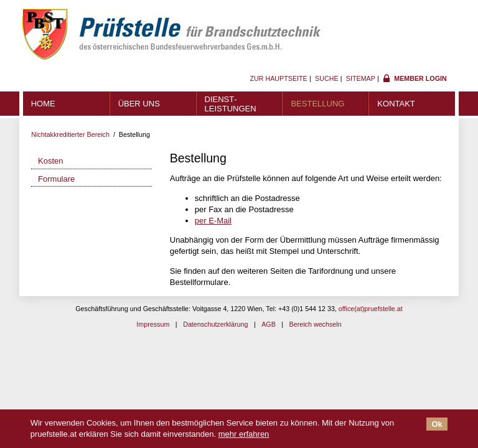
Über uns (139, 103)
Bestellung (317, 103)
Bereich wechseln (315, 324)
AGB (268, 324)
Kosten (50, 161)
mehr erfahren (243, 434)
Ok (436, 424)
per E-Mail (213, 220)
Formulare (56, 179)
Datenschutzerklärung (215, 324)
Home (43, 103)
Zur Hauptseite (278, 78)
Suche (327, 78)
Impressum (152, 324)
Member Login (420, 78)
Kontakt (396, 103)
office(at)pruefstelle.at (371, 308)
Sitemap (360, 78)
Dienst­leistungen (230, 104)
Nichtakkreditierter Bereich (70, 134)
